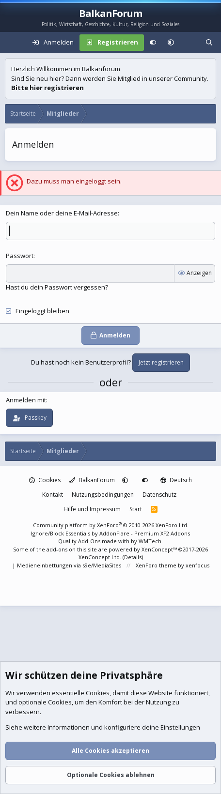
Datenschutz (159, 494)
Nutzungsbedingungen (103, 494)
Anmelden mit (26, 400)
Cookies (45, 480)
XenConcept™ (159, 549)
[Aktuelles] (190, 42)
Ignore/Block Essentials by (110, 533)
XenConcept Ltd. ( (101, 557)
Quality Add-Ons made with (94, 541)
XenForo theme (156, 565)
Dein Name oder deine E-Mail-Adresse (62, 213)
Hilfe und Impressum (92, 509)
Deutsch (176, 480)
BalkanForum (92, 480)
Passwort (19, 255)
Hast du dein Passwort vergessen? (57, 287)
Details (133, 557)
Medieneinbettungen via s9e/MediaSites (69, 565)
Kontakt (52, 494)
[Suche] (209, 42)
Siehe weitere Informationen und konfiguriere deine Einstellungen (102, 727)
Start (135, 509)
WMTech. (151, 541)
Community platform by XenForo (111, 525)
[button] (171, 42)
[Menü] (12, 42)
